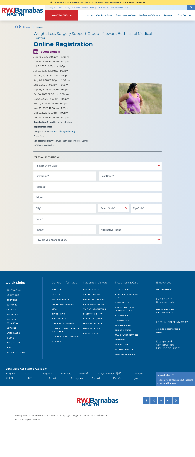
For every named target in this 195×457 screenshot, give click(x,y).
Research (12, 315)
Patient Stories (16, 352)
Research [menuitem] (169, 15)
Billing (93, 7)
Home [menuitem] (89, 15)
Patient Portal (91, 290)
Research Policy (99, 415)
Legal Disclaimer (81, 415)
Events (26, 27)
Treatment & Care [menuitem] (126, 15)
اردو (137, 378)
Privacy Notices (22, 415)
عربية (27, 373)
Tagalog (47, 373)
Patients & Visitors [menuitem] (149, 15)
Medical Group (91, 328)
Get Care (11, 305)
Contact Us (13, 290)
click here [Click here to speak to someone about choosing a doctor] (171, 383)
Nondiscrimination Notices (45, 415)
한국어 (9, 378)
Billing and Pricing (94, 299)
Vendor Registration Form (168, 330)
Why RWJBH (55, 7)
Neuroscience (123, 316)
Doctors (11, 300)
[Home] (22, 12)
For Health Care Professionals (113, 7)
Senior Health (123, 330)
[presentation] (54, 251)
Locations (12, 295)
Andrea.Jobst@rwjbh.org (62, 131)
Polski (52, 378)
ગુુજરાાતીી (83, 373)
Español (118, 378)
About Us (57, 290)
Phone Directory (93, 319)
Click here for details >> (134, 2)
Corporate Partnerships (66, 337)
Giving (67, 7)
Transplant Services (126, 335)
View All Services (125, 354)
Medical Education (13, 321)
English (10, 373)
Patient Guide (90, 333)
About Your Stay (92, 294)
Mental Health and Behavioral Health (125, 309)
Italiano (139, 373)
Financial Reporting (63, 324)
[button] (191, 7)
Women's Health (124, 350)
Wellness (120, 340)
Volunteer (13, 343)
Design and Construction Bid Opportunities (168, 345)
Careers (76, 7)
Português (76, 378)
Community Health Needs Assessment (65, 330)
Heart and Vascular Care (126, 296)
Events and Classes (63, 304)
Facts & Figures (60, 299)
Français (66, 373)
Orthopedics (122, 320)
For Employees (164, 290)
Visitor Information (94, 309)
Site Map (56, 341)
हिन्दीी (118, 373)
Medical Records (93, 324)
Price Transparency (94, 304)
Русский (96, 378)
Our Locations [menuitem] (104, 15)
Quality (56, 294)
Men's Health (122, 303)
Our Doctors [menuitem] (184, 15)
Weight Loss (122, 345)
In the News (58, 314)
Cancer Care (122, 290)
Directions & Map (92, 314)
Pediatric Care (123, 325)
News (85, 7)
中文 (29, 378)
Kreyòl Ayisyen (106, 373)
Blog (9, 347)
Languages (13, 333)
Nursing (11, 328)
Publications (59, 319)
